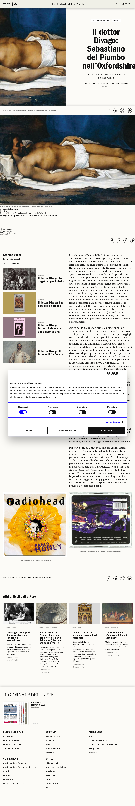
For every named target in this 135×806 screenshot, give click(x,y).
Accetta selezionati (67, 430)
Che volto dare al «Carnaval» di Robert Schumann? (117, 639)
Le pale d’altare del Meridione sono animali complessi (85, 641)
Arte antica (105, 86)
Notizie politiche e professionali (105, 763)
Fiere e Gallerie (54, 753)
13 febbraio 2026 (112, 664)
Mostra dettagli (112, 422)
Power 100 (8, 803)
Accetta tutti (106, 430)
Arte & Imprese (54, 767)
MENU (8, 4)
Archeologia (9, 753)
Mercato (50, 772)
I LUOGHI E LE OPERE (13, 748)
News (8, 627)
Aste (48, 763)
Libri (14, 627)
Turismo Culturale (12, 767)
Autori (6, 793)
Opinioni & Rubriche (100, 21)
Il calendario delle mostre (17, 784)
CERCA (127, 4)
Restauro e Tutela (12, 758)
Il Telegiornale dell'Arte (58, 789)
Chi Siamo (51, 779)
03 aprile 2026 (45, 688)
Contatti (50, 803)
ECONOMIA (51, 748)
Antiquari (51, 758)
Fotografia (94, 767)
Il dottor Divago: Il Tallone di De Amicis (50, 352)
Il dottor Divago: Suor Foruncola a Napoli (51, 304)
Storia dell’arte (51, 627)
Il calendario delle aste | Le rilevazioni (22, 789)
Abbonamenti (111, 4)
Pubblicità (51, 798)
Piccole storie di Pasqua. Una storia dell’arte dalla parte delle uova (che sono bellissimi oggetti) (52, 645)
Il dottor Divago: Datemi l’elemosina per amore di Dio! (50, 328)
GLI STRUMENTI (10, 779)
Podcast (7, 798)
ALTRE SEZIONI (96, 748)
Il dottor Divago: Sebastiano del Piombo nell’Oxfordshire (106, 50)
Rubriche (116, 21)
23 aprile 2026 (12, 670)
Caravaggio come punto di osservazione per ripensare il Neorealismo (19, 641)
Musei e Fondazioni (13, 763)
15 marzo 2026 (78, 680)
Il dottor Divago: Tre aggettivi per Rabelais (51, 280)
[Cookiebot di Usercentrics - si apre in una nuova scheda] (106, 374)
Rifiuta (29, 430)
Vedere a (93, 772)
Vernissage (51, 793)
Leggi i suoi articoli (11, 259)
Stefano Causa (12, 667)
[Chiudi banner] (124, 373)
